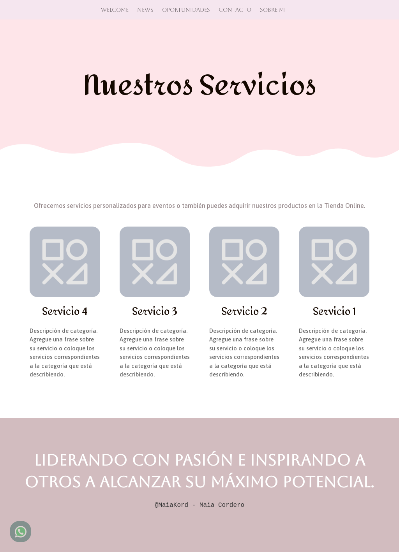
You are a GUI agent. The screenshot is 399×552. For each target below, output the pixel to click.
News (145, 9)
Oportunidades (186, 9)
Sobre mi (273, 9)
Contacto (235, 9)
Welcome (115, 9)
